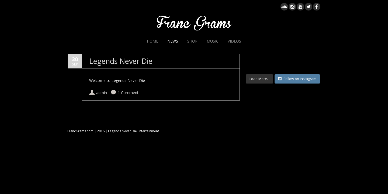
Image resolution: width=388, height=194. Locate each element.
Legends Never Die (121, 61)
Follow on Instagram (297, 79)
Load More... (259, 79)
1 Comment (128, 92)
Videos (234, 41)
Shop (192, 41)
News (172, 41)
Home (152, 41)
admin (101, 92)
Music (213, 41)
